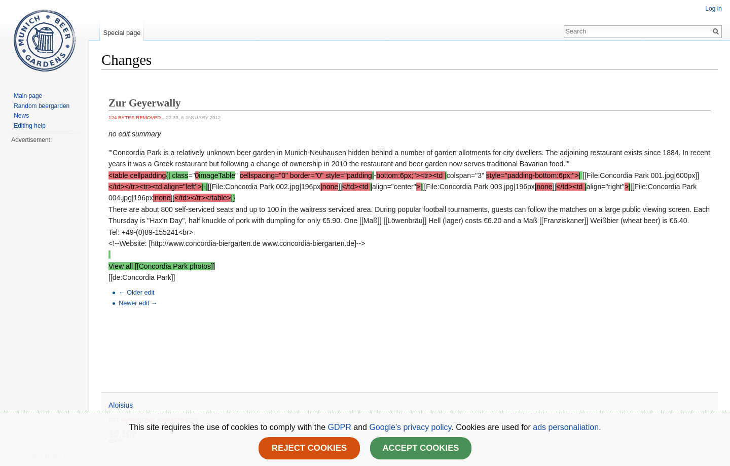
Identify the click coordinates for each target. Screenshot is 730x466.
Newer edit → (138, 303)
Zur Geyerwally (144, 103)
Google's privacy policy (410, 427)
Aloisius (120, 405)
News (21, 115)
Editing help (30, 125)
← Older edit (137, 292)
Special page (121, 33)
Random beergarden (41, 106)
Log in (713, 8)
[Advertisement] (44, 297)
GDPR (341, 427)
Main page (28, 95)
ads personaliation (566, 427)
